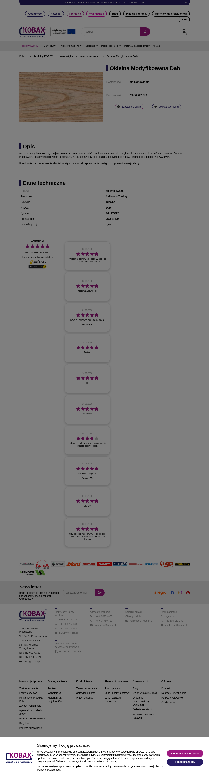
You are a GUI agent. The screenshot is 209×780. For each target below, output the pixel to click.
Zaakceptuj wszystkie (185, 753)
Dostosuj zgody (185, 762)
